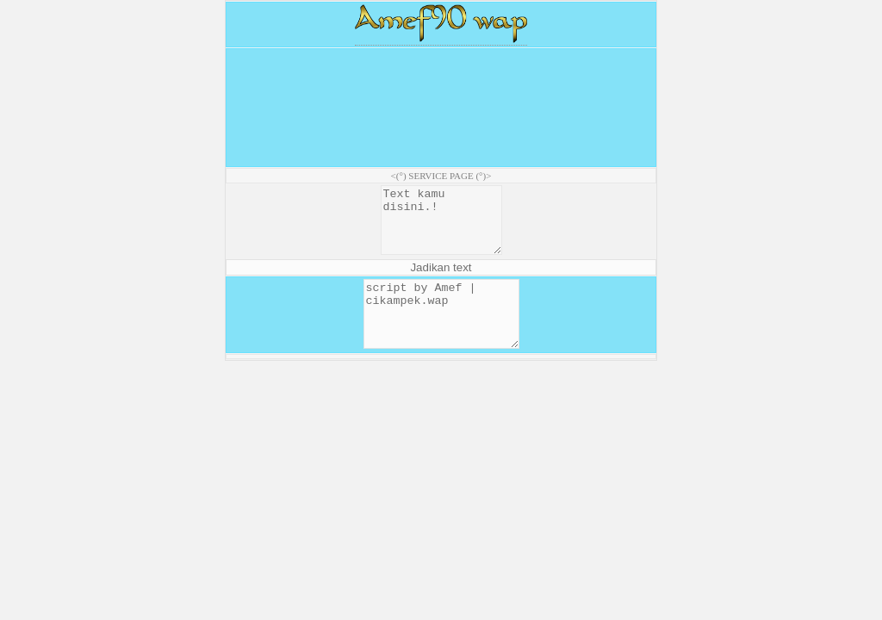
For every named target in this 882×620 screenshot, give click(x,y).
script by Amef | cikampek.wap (441, 333)
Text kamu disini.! (441, 226)
